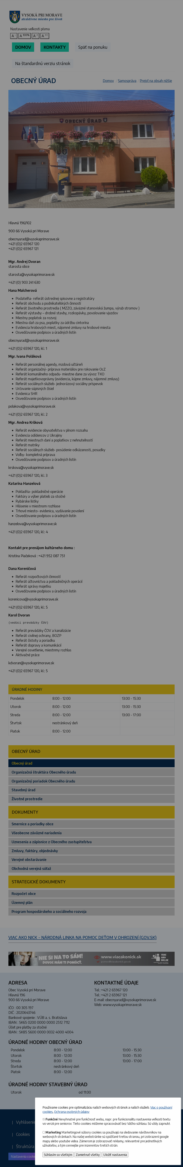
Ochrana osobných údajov (71, 1112)
